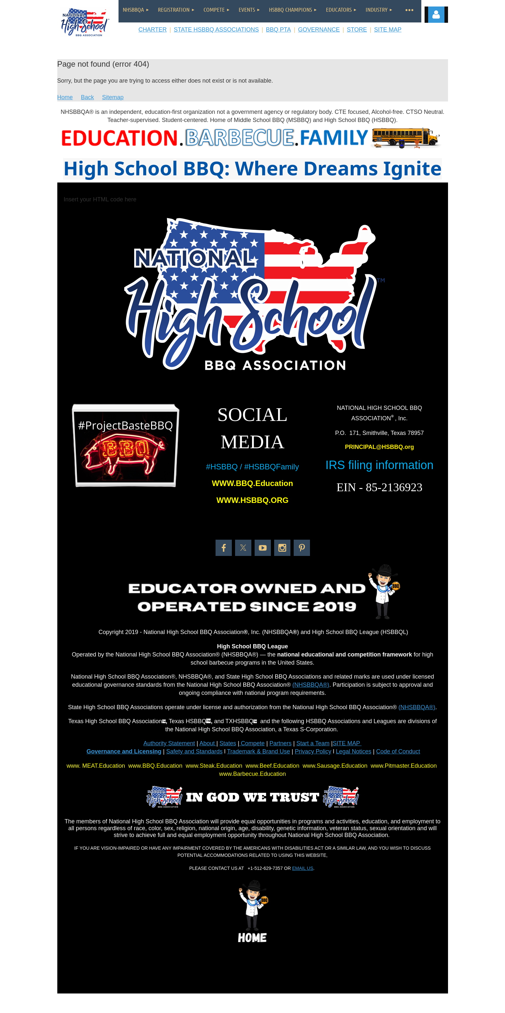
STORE (357, 29)
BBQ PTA (278, 29)
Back (87, 97)
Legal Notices (353, 751)
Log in (436, 15)
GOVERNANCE (319, 29)
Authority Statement (169, 743)
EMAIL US (302, 868)
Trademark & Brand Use (258, 751)
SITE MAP (387, 29)
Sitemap (113, 97)
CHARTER (152, 29)
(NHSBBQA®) (310, 685)
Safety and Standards (194, 751)
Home (65, 97)
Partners (281, 743)
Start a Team (313, 743)
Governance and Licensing (124, 751)
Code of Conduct (398, 751)
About (207, 743)
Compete (252, 743)
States (227, 743)
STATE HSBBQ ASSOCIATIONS (216, 29)
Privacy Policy (313, 751)
